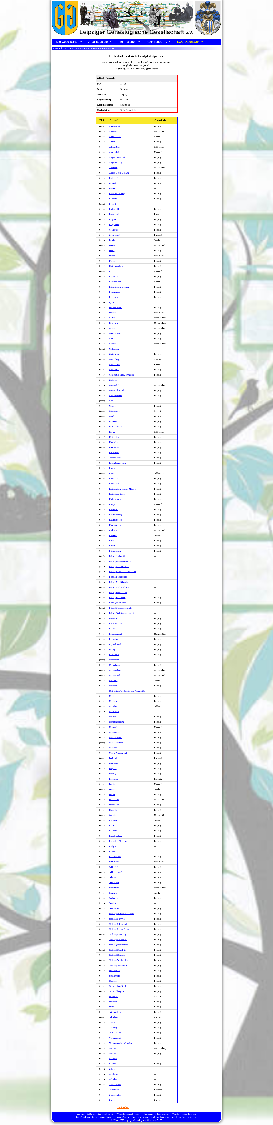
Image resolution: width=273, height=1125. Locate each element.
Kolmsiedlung (115, 525)
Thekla (112, 1022)
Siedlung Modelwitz (117, 950)
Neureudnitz (114, 732)
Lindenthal (113, 639)
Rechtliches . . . (158, 42)
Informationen (129, 42)
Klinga (112, 504)
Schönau (112, 877)
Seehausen (113, 898)
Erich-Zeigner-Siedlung (119, 287)
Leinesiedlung (115, 551)
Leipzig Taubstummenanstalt (121, 613)
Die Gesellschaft (69, 42)
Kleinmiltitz (114, 478)
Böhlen (112, 188)
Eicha (111, 271)
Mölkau (112, 717)
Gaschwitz (113, 323)
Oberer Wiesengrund (118, 753)
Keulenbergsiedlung (117, 463)
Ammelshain (114, 152)
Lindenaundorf (115, 634)
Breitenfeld (114, 209)
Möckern (113, 701)
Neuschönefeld (115, 737)
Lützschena (114, 654)
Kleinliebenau (115, 473)
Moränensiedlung (116, 722)
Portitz (112, 794)
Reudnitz (113, 830)
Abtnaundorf (114, 126)
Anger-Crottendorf (117, 157)
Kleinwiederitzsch (117, 494)
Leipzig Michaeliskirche (119, 587)
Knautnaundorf (115, 520)
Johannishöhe (115, 458)
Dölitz (112, 250)
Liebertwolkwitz (116, 623)
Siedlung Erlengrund (118, 924)
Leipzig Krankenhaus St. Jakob (122, 571)
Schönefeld (114, 882)
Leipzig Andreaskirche (118, 556)
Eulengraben (114, 292)
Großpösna (114, 380)
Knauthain (113, 509)
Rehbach (113, 825)
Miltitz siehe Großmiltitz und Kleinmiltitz (127, 691)
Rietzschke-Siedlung (118, 841)
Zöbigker (113, 1079)
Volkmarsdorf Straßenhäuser (121, 1043)
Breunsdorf (114, 214)
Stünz (111, 1007)
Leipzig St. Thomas (117, 603)
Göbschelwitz (115, 333)
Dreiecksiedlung (116, 266)
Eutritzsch (113, 297)
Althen (112, 141)
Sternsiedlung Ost (116, 991)
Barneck (112, 183)
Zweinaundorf (115, 1095)
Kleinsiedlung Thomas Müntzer (122, 489)
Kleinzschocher (115, 499)
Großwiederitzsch (116, 390)
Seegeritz (113, 893)
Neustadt (113, 748)
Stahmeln (113, 981)
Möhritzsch (114, 711)
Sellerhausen (114, 908)
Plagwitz (113, 768)
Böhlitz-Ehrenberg (117, 193)
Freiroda (112, 313)
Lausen (112, 546)
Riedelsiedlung (115, 836)
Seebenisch (114, 887)
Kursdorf (113, 535)
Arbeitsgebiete (100, 42)
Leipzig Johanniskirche (119, 566)
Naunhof (113, 727)
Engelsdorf (114, 276)
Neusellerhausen (116, 742)
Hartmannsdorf (115, 426)
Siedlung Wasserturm (118, 965)
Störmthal (113, 996)
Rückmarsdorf (115, 856)
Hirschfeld (113, 442)
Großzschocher (115, 395)
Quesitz (112, 815)
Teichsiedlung (115, 1012)
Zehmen (112, 1069)
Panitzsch (113, 758)
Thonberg (113, 1027)
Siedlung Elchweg (117, 919)
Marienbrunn (114, 665)
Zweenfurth (114, 1089)
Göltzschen (114, 349)
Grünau (112, 406)
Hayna (112, 432)
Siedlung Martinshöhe (118, 944)
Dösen (112, 261)
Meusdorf (113, 685)
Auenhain (113, 167)
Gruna (112, 401)
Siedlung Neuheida (117, 955)
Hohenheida (114, 447)
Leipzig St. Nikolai (117, 597)
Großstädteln (114, 385)
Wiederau (113, 1058)
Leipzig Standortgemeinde (120, 608)
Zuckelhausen (115, 1084)
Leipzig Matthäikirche (118, 582)
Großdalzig (114, 359)
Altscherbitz (114, 147)
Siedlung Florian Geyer (119, 929)
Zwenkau (113, 1100)
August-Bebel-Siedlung (119, 173)
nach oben (123, 1107)
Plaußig (112, 773)
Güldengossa (114, 411)
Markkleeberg (115, 670)
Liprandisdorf (115, 644)
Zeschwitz (113, 1074)
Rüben (112, 851)
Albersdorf (113, 131)
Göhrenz (112, 343)
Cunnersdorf (114, 235)
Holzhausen (114, 452)
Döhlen (112, 245)
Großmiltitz (114, 369)
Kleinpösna (114, 483)
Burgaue (112, 219)
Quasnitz (113, 810)
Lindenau (113, 628)
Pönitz (112, 789)
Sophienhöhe (114, 976)
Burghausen (114, 224)
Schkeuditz (114, 862)
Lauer (111, 540)
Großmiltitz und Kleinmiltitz (121, 375)
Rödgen (112, 846)
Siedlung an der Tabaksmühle (121, 913)
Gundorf (112, 416)
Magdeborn (114, 660)
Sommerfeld (114, 970)
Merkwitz (113, 680)
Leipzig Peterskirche (118, 592)
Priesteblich (114, 799)
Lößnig (112, 649)
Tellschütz (113, 1017)
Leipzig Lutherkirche (118, 577)
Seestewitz (113, 903)
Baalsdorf (113, 178)
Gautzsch (113, 328)
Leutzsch (113, 618)
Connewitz (113, 230)
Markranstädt (114, 675)
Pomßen (112, 784)
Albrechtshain (115, 136)
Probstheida (114, 805)
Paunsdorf (113, 763)
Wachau (112, 1048)
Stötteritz (113, 1002)
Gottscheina (114, 354)
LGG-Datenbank (190, 42)
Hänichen (113, 421)
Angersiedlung (115, 162)
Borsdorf (113, 198)
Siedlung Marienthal (118, 939)
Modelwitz (113, 706)
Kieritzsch (113, 468)
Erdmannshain (115, 281)
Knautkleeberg (115, 515)
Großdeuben (114, 364)
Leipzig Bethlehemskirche (120, 561)
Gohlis (112, 338)
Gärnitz (112, 318)
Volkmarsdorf (115, 1038)
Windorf (112, 1064)
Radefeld (113, 820)
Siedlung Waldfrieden (118, 960)
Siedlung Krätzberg (117, 934)
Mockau (112, 696)
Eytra (111, 302)
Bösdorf (112, 204)
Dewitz (112, 240)
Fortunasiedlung (116, 307)
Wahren (112, 1053)
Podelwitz (113, 779)
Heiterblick (114, 437)
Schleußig (113, 867)
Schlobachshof (115, 872)
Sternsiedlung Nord (117, 986)
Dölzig (112, 256)
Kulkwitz (113, 530)
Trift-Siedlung (115, 1032)
